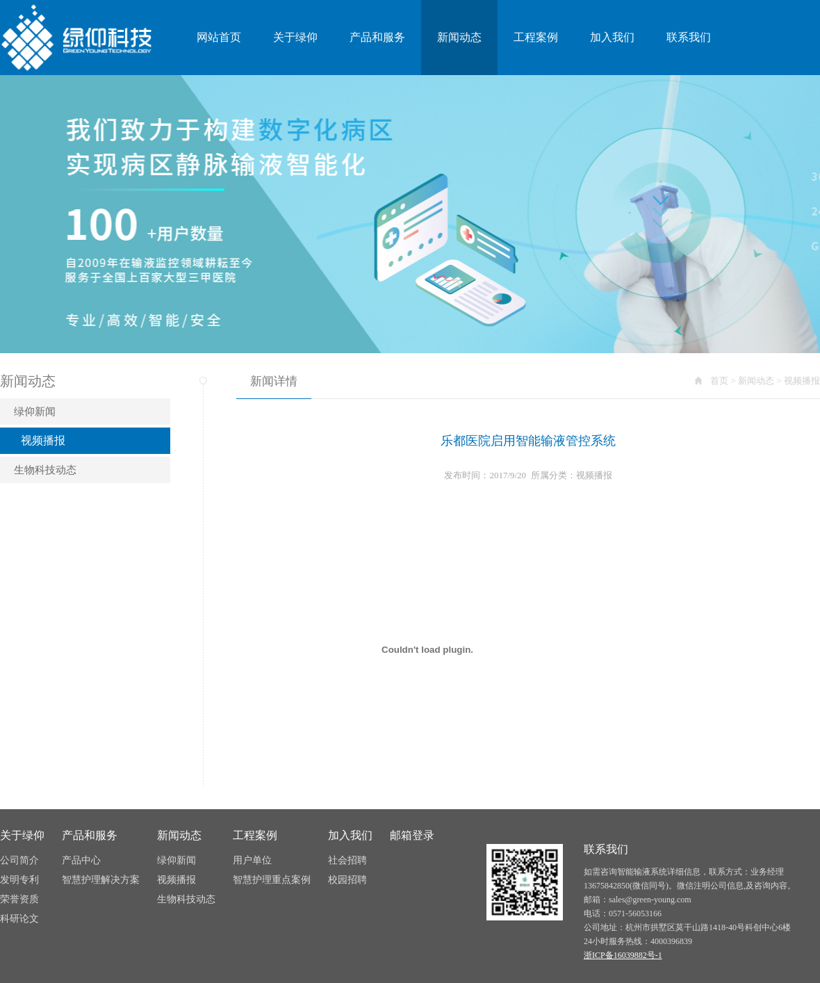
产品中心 (81, 860)
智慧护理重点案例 (272, 880)
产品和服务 (377, 37)
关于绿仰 (295, 37)
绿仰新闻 (35, 411)
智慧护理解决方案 (101, 880)
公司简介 (19, 860)
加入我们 (612, 37)
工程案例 (536, 37)
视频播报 (43, 440)
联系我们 (688, 37)
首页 (719, 380)
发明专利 (19, 880)
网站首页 (219, 37)
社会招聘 (347, 860)
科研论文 (19, 918)
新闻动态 (459, 37)
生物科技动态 (45, 470)
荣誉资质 (19, 899)
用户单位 (252, 860)
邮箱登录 (412, 835)
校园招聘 (347, 880)
